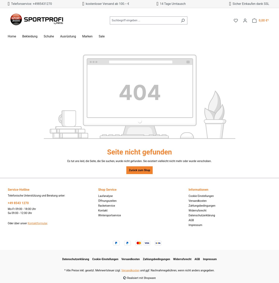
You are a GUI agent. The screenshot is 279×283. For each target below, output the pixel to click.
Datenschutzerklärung (202, 215)
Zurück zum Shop (139, 170)
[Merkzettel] (235, 20)
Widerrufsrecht (197, 210)
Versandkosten (198, 200)
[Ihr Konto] (245, 20)
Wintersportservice (109, 215)
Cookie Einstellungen (201, 196)
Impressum (195, 225)
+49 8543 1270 (18, 203)
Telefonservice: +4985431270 (30, 4)
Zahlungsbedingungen (202, 205)
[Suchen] (182, 20)
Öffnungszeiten (107, 200)
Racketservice (106, 205)
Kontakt (103, 210)
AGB (191, 220)
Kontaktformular (37, 223)
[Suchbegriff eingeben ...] (144, 20)
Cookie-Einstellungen (105, 259)
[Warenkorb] (260, 20)
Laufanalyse (105, 196)
